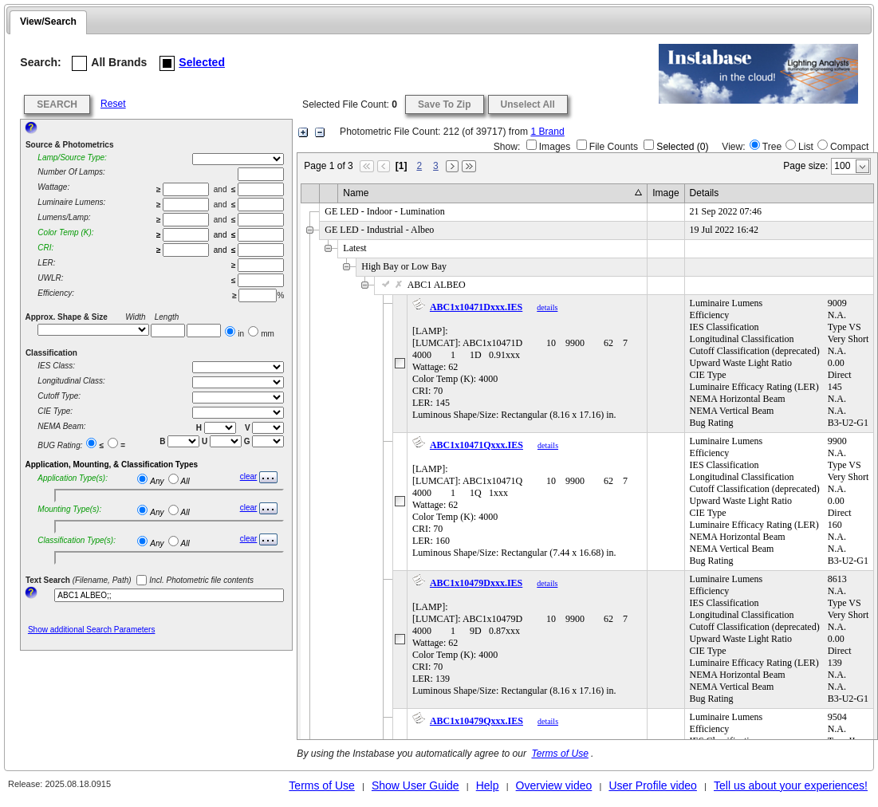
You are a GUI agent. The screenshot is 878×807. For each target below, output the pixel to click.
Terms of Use (559, 753)
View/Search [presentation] (48, 21)
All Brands (109, 63)
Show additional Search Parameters (92, 629)
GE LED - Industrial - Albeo (379, 229)
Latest (354, 248)
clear (249, 476)
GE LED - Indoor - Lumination (384, 211)
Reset (113, 103)
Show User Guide (415, 785)
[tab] (48, 22)
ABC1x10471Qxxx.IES (476, 445)
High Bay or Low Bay (404, 266)
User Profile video (652, 785)
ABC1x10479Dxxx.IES (476, 583)
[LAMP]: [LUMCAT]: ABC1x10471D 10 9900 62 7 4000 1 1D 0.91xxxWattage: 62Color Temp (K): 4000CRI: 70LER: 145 (527, 358)
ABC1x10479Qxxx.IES (476, 720)
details (547, 307)
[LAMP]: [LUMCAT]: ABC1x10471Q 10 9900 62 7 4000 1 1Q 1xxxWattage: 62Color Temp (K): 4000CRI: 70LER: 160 (527, 496)
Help (487, 785)
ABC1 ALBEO (422, 284)
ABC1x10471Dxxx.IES (476, 307)
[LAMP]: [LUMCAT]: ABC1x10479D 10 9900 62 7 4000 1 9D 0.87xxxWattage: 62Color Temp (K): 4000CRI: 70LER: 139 (527, 634)
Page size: (805, 165)
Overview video (554, 785)
